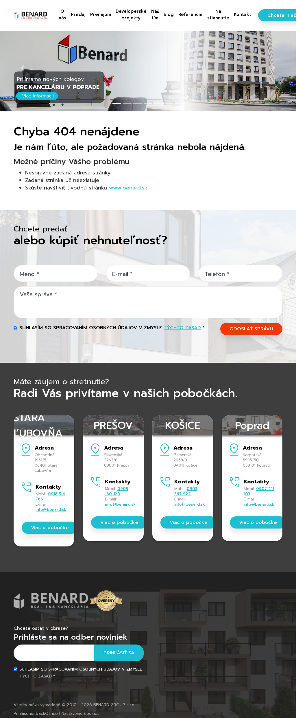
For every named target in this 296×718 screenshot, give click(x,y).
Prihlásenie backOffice (36, 713)
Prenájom (100, 14)
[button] (22, 68)
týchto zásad (182, 327)
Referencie (190, 14)
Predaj (78, 14)
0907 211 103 (259, 491)
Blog (169, 14)
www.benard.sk (128, 188)
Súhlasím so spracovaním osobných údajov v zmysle (112, 327)
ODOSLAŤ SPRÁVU (251, 328)
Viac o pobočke (50, 527)
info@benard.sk (51, 509)
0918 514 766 (50, 496)
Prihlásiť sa (118, 652)
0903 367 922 (185, 491)
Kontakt (242, 14)
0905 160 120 (116, 491)
